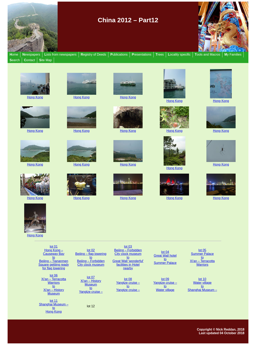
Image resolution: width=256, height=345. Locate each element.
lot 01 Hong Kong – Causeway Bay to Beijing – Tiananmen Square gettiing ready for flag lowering (53, 257)
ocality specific (179, 54)
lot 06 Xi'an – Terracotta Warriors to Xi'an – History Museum (53, 284)
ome (14, 54)
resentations (141, 54)
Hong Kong (174, 99)
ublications (119, 54)
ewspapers (31, 54)
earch (15, 60)
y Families (232, 54)
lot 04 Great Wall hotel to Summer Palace (165, 257)
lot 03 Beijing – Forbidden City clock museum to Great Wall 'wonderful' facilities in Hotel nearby (128, 257)
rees (160, 54)
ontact (29, 60)
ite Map (45, 60)
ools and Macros (207, 54)
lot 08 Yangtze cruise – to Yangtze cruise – (128, 284)
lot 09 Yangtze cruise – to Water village (165, 284)
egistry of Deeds (93, 54)
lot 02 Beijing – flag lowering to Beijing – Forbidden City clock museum (90, 257)
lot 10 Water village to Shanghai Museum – (202, 284)
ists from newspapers (60, 54)
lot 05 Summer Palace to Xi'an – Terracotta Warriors (202, 257)
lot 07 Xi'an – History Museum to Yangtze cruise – (91, 284)
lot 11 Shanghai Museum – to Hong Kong (53, 306)
